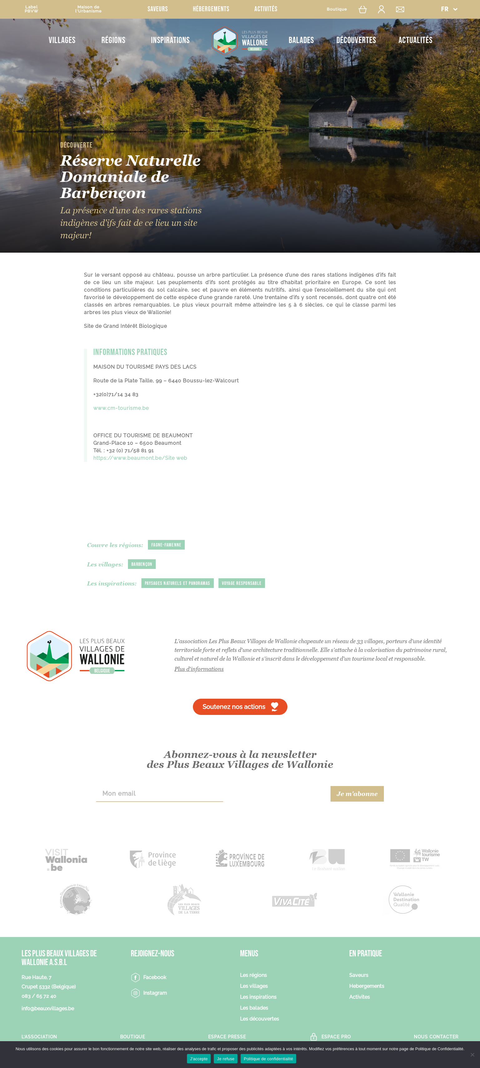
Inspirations (170, 40)
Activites (359, 997)
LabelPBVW (31, 9)
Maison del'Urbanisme (88, 9)
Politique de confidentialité (268, 1058)
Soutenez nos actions (234, 707)
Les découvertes (259, 1019)
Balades (301, 40)
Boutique (337, 9)
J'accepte (199, 1058)
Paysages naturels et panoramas (177, 583)
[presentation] (277, 793)
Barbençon (141, 564)
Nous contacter (436, 1036)
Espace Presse (227, 1036)
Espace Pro (336, 1036)
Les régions (253, 975)
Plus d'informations (199, 669)
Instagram (155, 993)
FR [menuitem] (444, 9)
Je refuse (225, 1058)
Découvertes (356, 40)
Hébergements (211, 9)
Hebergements (366, 986)
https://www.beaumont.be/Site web (140, 458)
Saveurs (158, 9)
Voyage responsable (242, 583)
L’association (39, 1036)
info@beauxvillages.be (48, 1009)
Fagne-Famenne (166, 545)
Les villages (254, 986)
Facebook (154, 977)
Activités (265, 9)
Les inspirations (258, 997)
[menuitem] (449, 9)
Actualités (416, 40)
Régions (113, 40)
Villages (62, 40)
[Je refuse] (472, 1054)
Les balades (254, 1008)
